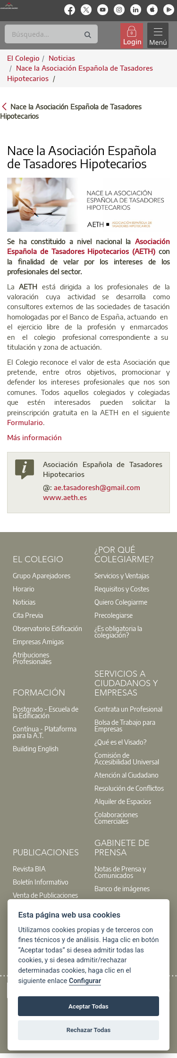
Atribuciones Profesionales (32, 657)
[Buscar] (51, 34)
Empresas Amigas (38, 641)
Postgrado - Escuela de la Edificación (45, 712)
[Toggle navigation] (157, 35)
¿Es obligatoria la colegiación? (118, 631)
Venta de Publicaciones (45, 895)
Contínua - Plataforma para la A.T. (44, 731)
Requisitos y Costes (121, 588)
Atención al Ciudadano (126, 775)
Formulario (25, 422)
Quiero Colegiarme (120, 602)
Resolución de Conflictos (129, 788)
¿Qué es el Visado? (120, 742)
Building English (36, 748)
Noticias (24, 602)
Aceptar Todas (88, 1006)
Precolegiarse (113, 615)
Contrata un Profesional (128, 709)
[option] (48, 575)
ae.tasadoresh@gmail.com (97, 487)
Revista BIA (29, 868)
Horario (23, 588)
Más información (34, 437)
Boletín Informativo (40, 882)
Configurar (85, 981)
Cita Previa (28, 615)
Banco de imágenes (122, 888)
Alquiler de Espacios (122, 801)
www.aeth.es (65, 497)
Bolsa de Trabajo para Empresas (124, 725)
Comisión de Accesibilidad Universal (126, 758)
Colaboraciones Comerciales (116, 817)
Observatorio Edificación (47, 628)
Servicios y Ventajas (121, 575)
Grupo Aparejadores (41, 575)
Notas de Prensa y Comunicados (120, 871)
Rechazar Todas (89, 1029)
